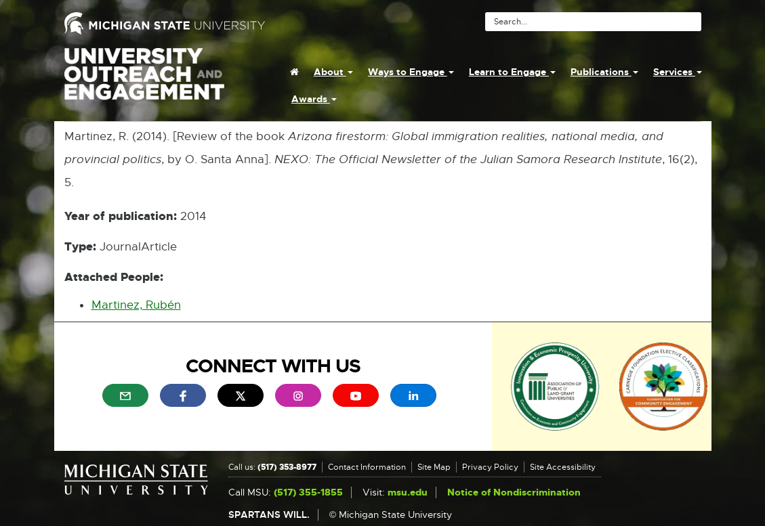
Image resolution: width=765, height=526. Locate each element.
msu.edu (408, 492)
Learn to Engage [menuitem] (512, 72)
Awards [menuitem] (314, 99)
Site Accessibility (563, 467)
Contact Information (367, 467)
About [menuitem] (333, 72)
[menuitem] (294, 71)
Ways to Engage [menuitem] (411, 72)
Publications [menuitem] (604, 72)
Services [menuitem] (677, 72)
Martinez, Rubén (136, 305)
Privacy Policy (490, 467)
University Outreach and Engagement (144, 81)
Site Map (434, 467)
